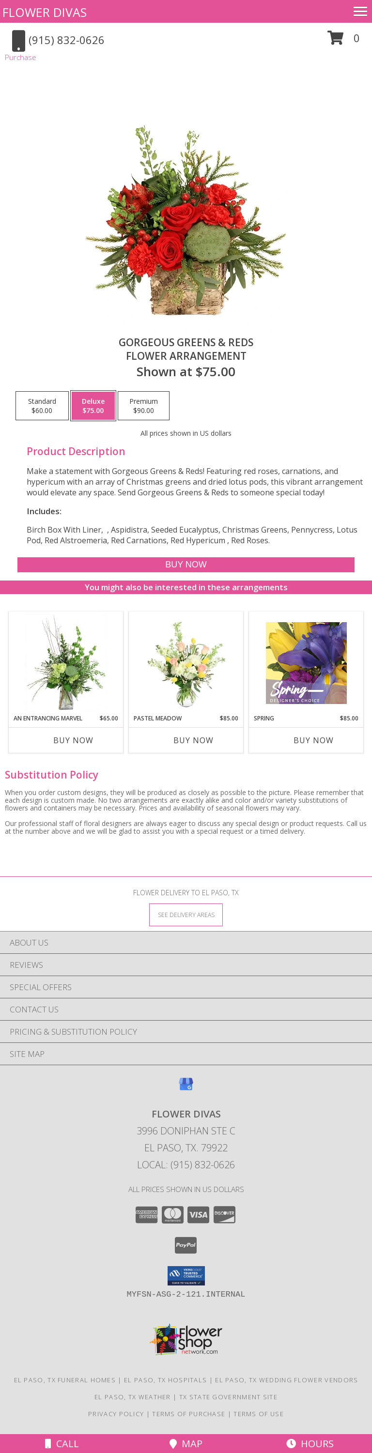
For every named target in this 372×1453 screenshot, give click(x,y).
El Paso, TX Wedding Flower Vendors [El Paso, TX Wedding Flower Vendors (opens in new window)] (286, 1380)
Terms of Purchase (188, 1413)
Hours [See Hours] (310, 1443)
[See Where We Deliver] (186, 914)
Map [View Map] (186, 1443)
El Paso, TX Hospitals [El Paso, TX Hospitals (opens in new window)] (165, 1380)
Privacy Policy (116, 1413)
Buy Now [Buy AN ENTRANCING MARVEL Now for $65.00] (73, 740)
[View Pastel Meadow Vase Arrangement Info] (186, 663)
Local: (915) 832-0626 (186, 1164)
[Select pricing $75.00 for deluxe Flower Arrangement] (93, 406)
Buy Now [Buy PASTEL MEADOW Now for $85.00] (193, 740)
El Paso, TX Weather (132, 1396)
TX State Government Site (228, 1396)
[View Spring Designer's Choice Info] (306, 663)
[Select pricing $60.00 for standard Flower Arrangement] (42, 406)
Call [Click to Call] (62, 1443)
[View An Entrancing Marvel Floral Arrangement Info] (66, 663)
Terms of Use (258, 1413)
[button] (343, 41)
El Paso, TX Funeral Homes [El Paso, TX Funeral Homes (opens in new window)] (65, 1380)
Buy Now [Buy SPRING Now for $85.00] (314, 740)
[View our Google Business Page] (186, 1088)
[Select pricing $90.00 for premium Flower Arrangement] (143, 406)
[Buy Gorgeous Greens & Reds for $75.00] (186, 564)
